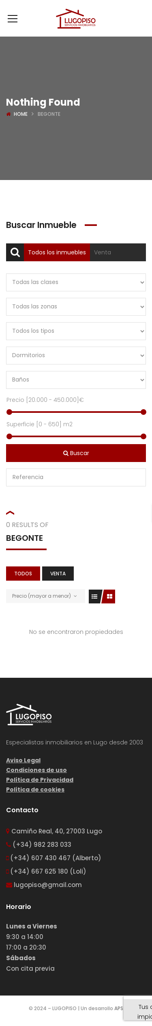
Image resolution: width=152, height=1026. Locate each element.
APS (118, 1008)
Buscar (76, 453)
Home (21, 114)
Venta (102, 252)
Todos (23, 573)
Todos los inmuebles (57, 252)
